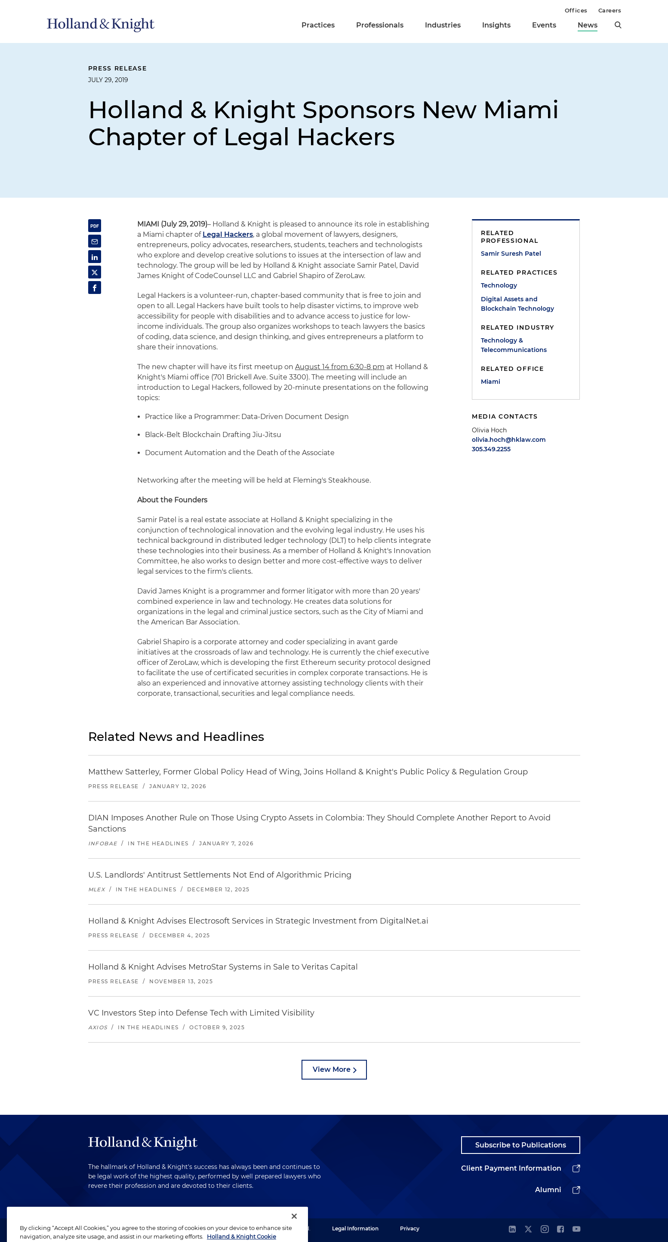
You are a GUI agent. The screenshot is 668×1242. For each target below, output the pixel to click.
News (587, 25)
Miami (490, 381)
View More (332, 1069)
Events (544, 25)
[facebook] (560, 1230)
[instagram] (544, 1230)
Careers (610, 10)
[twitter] (528, 1230)
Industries (443, 25)
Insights (496, 25)
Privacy (409, 1228)
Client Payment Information (511, 1168)
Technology (499, 285)
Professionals (379, 25)
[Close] (294, 1225)
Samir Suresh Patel (511, 253)
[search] (618, 24)
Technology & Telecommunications (514, 345)
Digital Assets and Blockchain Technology (517, 303)
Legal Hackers (228, 234)
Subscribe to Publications (520, 1145)
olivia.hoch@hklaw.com (509, 440)
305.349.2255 (491, 449)
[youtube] (576, 1230)
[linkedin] (512, 1230)
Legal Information (355, 1228)
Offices (576, 10)
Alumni (548, 1190)
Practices (318, 25)
